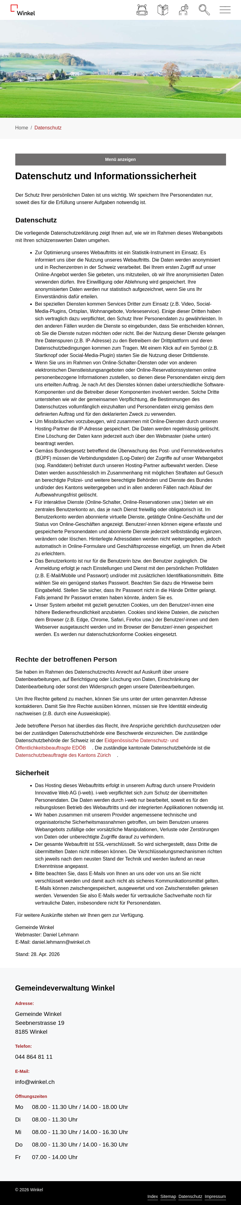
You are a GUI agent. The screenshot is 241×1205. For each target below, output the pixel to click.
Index (153, 1196)
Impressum (215, 1196)
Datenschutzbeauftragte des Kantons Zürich (66, 755)
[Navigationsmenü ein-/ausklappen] (223, 10)
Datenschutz (190, 1196)
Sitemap (168, 1196)
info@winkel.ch (35, 1082)
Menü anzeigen (120, 159)
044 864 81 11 (34, 1057)
